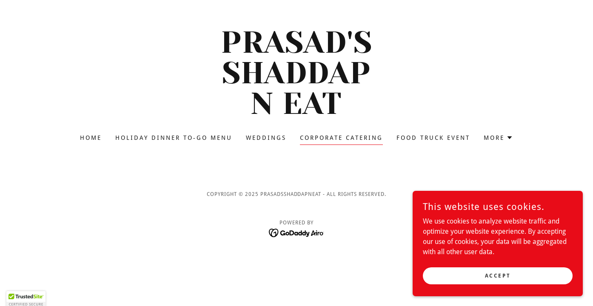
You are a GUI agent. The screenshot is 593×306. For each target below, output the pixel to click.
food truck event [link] (433, 137)
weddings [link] (266, 137)
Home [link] (91, 137)
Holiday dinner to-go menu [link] (173, 137)
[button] (498, 138)
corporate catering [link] (341, 137)
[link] (296, 112)
